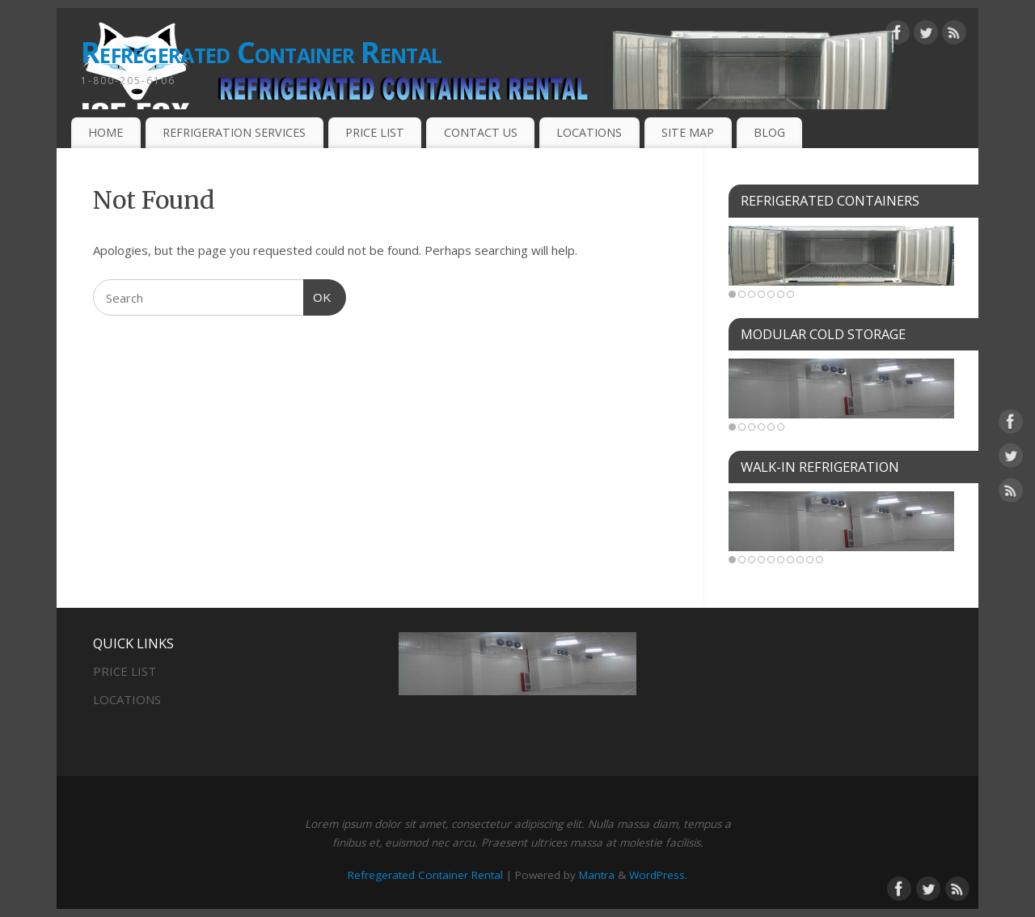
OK (317, 295)
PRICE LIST (374, 132)
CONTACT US (481, 132)
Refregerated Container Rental (261, 52)
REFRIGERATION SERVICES (234, 132)
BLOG (769, 132)
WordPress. (658, 875)
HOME (105, 132)
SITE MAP (687, 132)
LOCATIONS (589, 132)
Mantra (597, 875)
